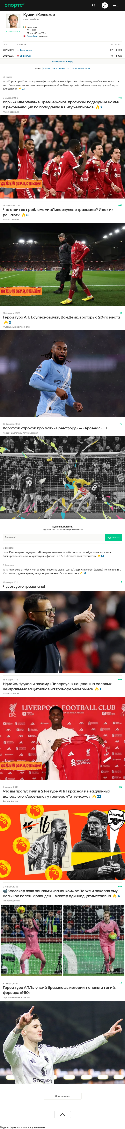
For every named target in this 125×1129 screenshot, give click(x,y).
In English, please (11, 900)
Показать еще (62, 1096)
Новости (64, 68)
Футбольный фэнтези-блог (16, 326)
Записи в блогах (80, 68)
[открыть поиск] (94, 5)
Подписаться (13, 31)
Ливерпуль (24, 55)
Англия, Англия (10, 801)
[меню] (115, 5)
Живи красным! (11, 111)
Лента (38, 68)
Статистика (50, 68)
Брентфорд (32, 36)
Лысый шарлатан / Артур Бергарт (20, 432)
